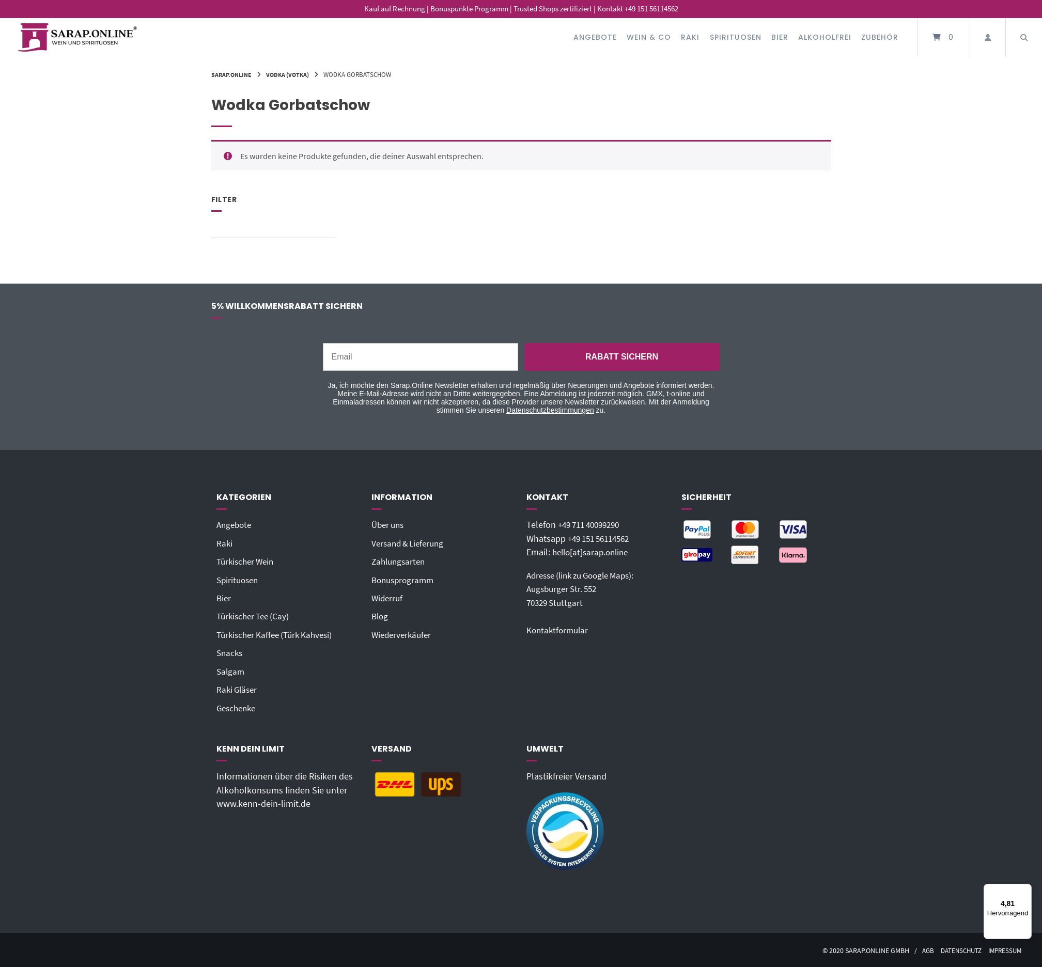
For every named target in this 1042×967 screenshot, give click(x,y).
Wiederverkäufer (403, 634)
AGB (919, 949)
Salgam (231, 670)
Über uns (389, 525)
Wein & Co (649, 37)
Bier (779, 37)
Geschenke (237, 706)
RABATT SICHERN (621, 356)
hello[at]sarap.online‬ (593, 552)
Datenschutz (955, 949)
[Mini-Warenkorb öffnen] (944, 37)
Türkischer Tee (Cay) (255, 615)
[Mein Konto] (987, 37)
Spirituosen (735, 37)
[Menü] (1025, 890)
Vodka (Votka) (292, 74)
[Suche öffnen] (1024, 37)
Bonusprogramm (404, 579)
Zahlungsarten (400, 561)
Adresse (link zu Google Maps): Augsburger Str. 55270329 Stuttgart (585, 588)
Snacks (230, 652)
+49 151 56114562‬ (602, 538)
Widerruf (388, 597)
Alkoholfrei (824, 37)
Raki (690, 37)
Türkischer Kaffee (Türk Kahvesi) (278, 634)
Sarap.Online (233, 74)
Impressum (1003, 949)
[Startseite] (77, 37)
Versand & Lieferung (410, 543)
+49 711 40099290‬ (592, 525)
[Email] (420, 357)
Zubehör (879, 37)
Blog (380, 615)
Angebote (595, 37)
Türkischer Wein (247, 561)
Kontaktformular (559, 629)
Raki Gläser (238, 688)
